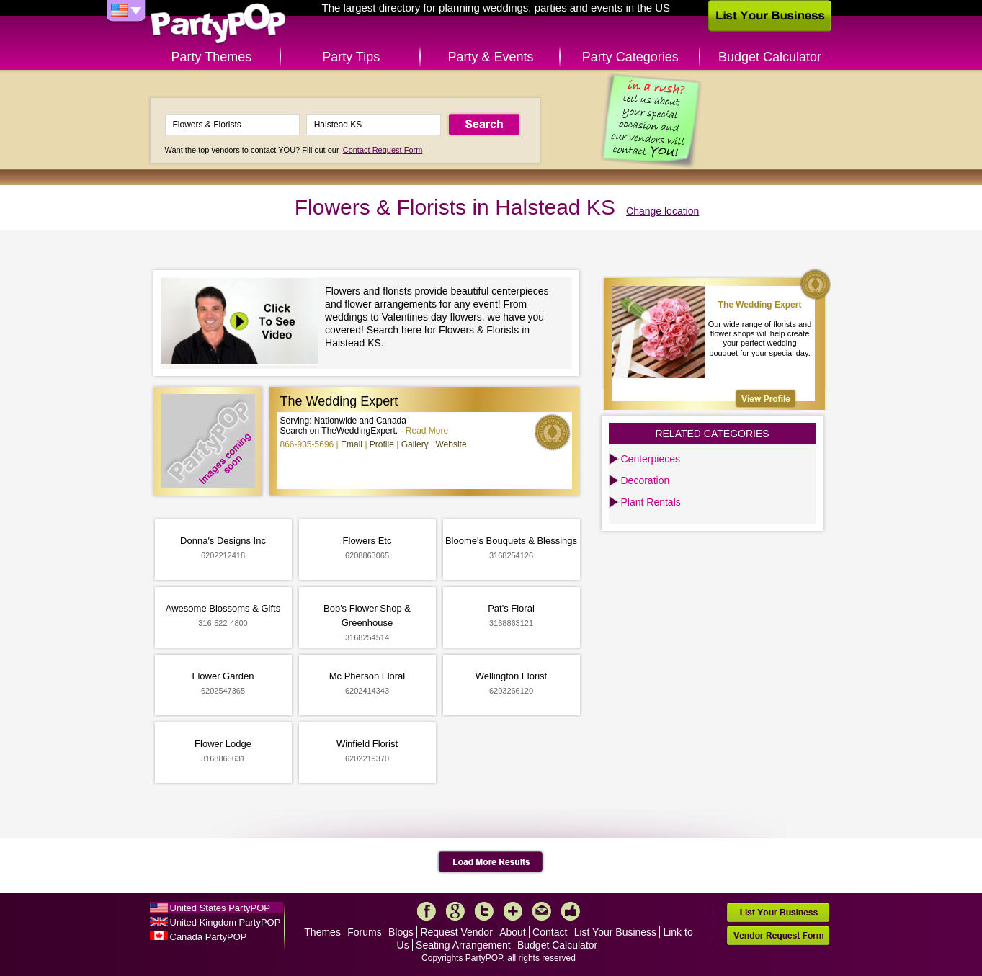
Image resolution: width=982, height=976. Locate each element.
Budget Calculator (769, 57)
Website (450, 444)
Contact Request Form (383, 149)
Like (570, 911)
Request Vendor (456, 932)
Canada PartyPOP (208, 936)
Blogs (401, 932)
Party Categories (630, 57)
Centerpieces (651, 459)
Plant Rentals (651, 502)
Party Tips (351, 57)
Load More (491, 862)
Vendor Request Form (778, 935)
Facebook (426, 911)
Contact (549, 932)
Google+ (455, 911)
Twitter (484, 911)
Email (351, 444)
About (512, 932)
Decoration (645, 480)
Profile (382, 444)
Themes (322, 932)
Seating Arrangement (463, 945)
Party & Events (490, 57)
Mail (541, 911)
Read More (427, 431)
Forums (364, 932)
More (513, 911)
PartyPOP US (218, 24)
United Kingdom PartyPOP (225, 922)
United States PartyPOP (220, 908)
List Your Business (615, 932)
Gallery (415, 444)
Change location (662, 211)
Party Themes (211, 57)
